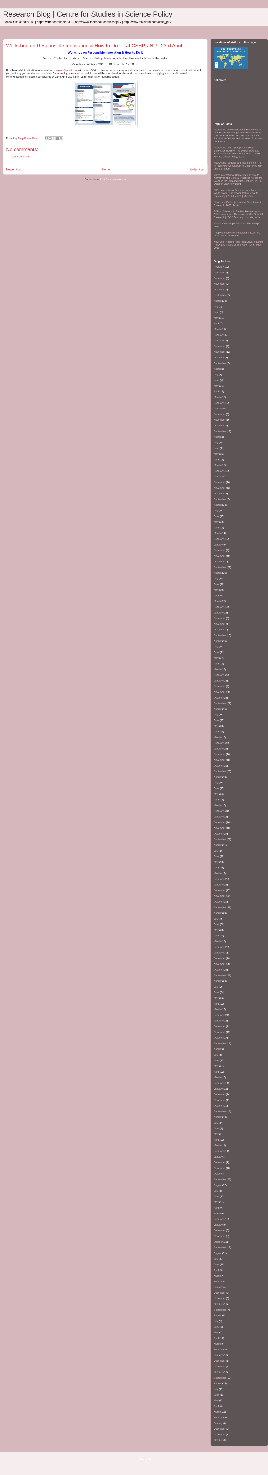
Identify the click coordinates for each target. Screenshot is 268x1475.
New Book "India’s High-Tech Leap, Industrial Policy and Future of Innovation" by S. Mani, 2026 (238, 244)
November (219, 283)
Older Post (197, 169)
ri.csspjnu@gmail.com (65, 70)
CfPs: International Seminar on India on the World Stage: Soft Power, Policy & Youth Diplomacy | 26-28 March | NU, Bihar (237, 193)
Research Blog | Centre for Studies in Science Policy (87, 14)
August (217, 300)
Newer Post (14, 169)
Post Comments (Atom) (113, 179)
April (216, 323)
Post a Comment (20, 156)
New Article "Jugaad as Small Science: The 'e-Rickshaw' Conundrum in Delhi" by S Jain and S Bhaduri (238, 165)
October (218, 289)
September (220, 295)
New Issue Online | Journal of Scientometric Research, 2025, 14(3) (238, 204)
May (216, 317)
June (216, 312)
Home (106, 169)
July (216, 306)
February (219, 266)
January (218, 272)
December (219, 278)
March (217, 329)
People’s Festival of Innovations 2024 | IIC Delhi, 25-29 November (237, 234)
